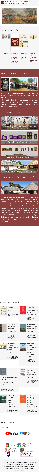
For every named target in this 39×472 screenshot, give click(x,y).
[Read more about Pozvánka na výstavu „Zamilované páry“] (33, 36)
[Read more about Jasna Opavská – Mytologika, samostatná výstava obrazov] (23, 328)
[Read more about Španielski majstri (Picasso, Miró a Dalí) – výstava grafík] (3, 347)
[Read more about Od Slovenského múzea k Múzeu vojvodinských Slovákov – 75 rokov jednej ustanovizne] (3, 372)
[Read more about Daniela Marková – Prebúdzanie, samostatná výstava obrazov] (23, 372)
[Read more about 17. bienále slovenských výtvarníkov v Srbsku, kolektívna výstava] (23, 399)
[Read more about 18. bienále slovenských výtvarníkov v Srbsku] (23, 310)
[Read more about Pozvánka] (6, 36)
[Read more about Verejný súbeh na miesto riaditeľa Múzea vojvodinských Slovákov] (15, 42)
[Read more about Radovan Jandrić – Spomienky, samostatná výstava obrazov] (3, 399)
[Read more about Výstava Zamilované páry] (24, 40)
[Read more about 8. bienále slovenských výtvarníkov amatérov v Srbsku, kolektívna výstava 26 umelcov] (23, 347)
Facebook (4, 427)
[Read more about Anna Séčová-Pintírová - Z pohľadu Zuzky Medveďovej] (3, 328)
